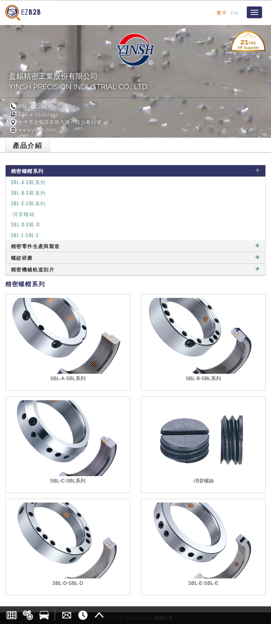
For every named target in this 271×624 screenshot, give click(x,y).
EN (234, 13)
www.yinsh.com (32, 130)
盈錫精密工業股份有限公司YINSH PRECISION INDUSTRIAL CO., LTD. (79, 81)
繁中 (222, 13)
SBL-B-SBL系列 (28, 192)
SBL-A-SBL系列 (28, 182)
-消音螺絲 (23, 213)
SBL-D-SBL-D (25, 224)
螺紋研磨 (135, 257)
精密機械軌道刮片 (135, 269)
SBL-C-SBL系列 (28, 203)
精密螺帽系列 (135, 170)
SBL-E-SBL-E (25, 235)
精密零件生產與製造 (135, 246)
